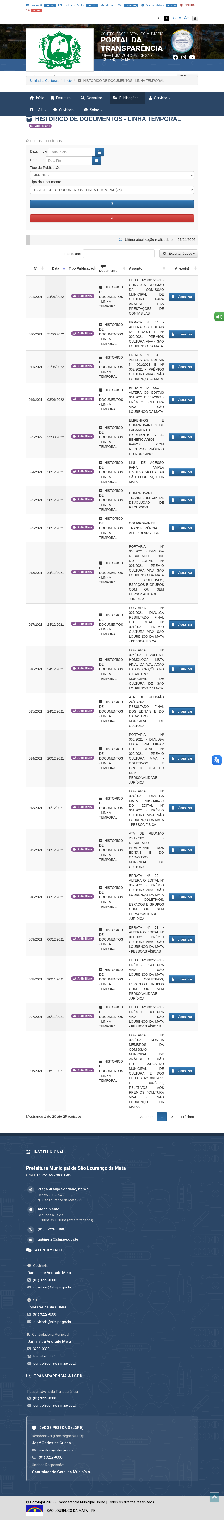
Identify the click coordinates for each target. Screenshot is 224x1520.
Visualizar (182, 297)
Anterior (146, 1117)
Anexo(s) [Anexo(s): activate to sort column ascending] (182, 268)
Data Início (38, 151)
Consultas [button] (93, 98)
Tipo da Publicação (45, 167)
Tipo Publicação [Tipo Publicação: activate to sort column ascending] (81, 268)
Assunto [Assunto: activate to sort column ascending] (135, 268)
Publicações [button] (127, 98)
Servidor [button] (159, 98)
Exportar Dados (179, 253)
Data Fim (37, 160)
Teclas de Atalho (78, 5)
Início (37, 98)
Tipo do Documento (45, 182)
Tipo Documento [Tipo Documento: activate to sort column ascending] (108, 268)
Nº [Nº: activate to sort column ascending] (35, 268)
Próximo (187, 1117)
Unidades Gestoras (44, 81)
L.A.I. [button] (38, 110)
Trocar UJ (41, 5)
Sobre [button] (93, 110)
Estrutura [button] (62, 98)
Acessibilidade (159, 5)
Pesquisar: (109, 253)
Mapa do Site (119, 5)
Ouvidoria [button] (65, 110)
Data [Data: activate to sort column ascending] (55, 268)
